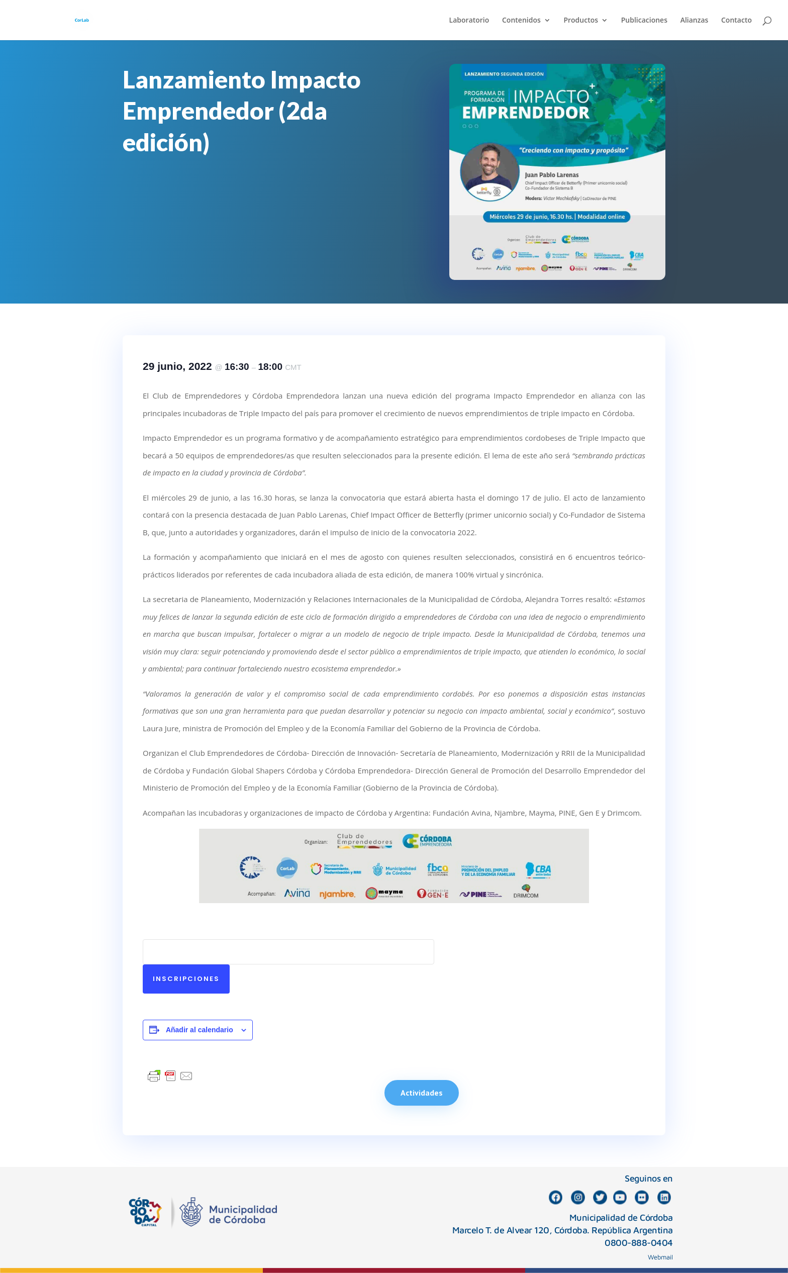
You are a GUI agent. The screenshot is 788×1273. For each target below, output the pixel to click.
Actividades (422, 1093)
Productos (580, 21)
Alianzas (694, 21)
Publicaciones (644, 21)
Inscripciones (186, 979)
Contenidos (521, 21)
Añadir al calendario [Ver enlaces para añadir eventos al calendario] (199, 1030)
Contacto (736, 21)
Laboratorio (469, 21)
